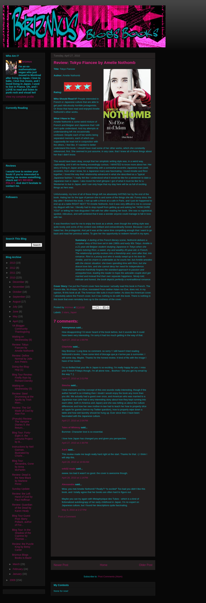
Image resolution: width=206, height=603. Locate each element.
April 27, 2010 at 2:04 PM (75, 420)
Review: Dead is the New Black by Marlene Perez (21, 479)
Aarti (64, 449)
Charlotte (67, 346)
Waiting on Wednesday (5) (22, 387)
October (17, 291)
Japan (73, 312)
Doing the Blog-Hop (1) (21, 368)
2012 (13, 267)
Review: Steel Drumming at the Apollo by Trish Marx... (22, 398)
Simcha (66, 385)
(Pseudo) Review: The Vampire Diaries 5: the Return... (22, 423)
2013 (13, 262)
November (19, 286)
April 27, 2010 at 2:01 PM (75, 378)
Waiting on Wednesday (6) (22, 338)
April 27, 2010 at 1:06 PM (75, 339)
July (15, 306)
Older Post (145, 564)
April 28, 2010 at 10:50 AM (75, 462)
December (19, 281)
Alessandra (68, 484)
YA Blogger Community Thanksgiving (21, 328)
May (15, 316)
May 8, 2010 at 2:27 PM (74, 509)
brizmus (27, 61)
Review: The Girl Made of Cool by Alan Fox (22, 410)
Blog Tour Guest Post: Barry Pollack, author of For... (22, 520)
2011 (13, 272)
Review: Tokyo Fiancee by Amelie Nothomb (23, 347)
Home (104, 564)
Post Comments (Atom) (110, 576)
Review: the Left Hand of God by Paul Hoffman (22, 496)
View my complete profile (20, 96)
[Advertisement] (103, 540)
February (18, 569)
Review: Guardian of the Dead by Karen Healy (22, 507)
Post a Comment (67, 516)
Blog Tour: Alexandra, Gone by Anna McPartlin (23, 465)
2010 (13, 277)
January (17, 573)
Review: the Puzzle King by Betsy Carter (23, 547)
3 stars (65, 312)
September (19, 296)
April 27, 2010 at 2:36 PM (75, 442)
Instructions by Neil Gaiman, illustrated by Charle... (22, 451)
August (17, 301)
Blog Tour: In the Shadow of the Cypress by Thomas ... (21, 534)
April (15, 321)
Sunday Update (21, 488)
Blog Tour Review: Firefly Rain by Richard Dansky (22, 377)
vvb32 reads (68, 468)
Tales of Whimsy (71, 427)
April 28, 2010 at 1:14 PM (75, 477)
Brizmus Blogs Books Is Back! (22, 556)
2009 (13, 580)
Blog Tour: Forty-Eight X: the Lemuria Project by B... (22, 437)
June (16, 311)
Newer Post (61, 564)
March (16, 564)
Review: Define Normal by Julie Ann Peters (22, 358)
